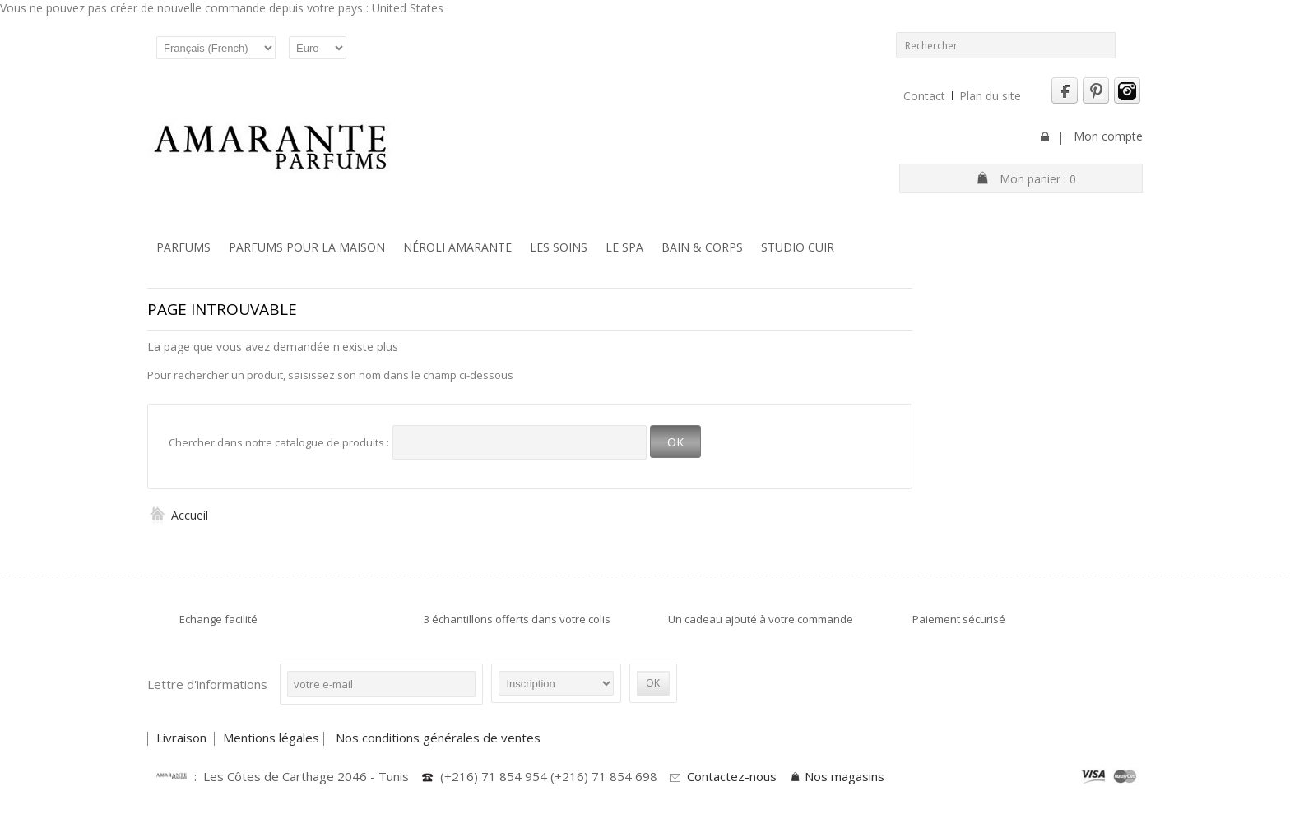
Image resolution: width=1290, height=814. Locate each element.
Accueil (177, 515)
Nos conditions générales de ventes (439, 737)
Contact (924, 96)
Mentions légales (271, 737)
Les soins (558, 247)
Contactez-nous (732, 776)
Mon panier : (1038, 179)
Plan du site (990, 96)
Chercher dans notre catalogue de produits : (279, 442)
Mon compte (1108, 136)
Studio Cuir (797, 247)
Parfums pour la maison (307, 247)
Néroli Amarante (457, 247)
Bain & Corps (702, 247)
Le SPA (624, 247)
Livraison (183, 737)
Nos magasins (844, 776)
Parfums (183, 247)
